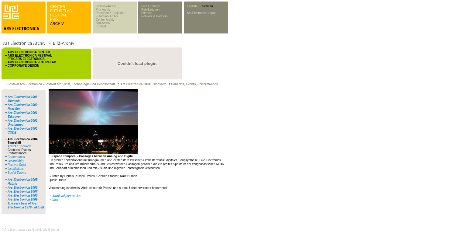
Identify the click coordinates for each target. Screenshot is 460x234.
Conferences (16, 157)
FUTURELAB (61, 11)
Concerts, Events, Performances (20, 151)
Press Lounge (150, 6)
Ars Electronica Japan (201, 13)
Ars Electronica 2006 (22, 187)
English (192, 6)
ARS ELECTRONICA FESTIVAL (30, 55)
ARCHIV (57, 24)
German (207, 6)
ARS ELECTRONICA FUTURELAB (32, 62)
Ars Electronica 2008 (22, 195)
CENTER (57, 7)
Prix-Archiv (103, 9)
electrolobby (16, 160)
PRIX (54, 19)
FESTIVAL (58, 15)
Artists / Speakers (19, 146)
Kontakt (101, 26)
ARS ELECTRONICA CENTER (29, 52)
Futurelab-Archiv (107, 16)
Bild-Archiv (103, 23)
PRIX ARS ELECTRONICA (26, 59)
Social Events (17, 172)
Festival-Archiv (106, 6)
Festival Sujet (17, 164)
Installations (16, 168)
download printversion (66, 195)
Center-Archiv (105, 19)
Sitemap (147, 13)
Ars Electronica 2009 (22, 199)
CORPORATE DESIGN (23, 65)
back (55, 199)
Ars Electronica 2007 (22, 191)
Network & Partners (154, 16)
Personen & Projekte (110, 13)
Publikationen (150, 9)
